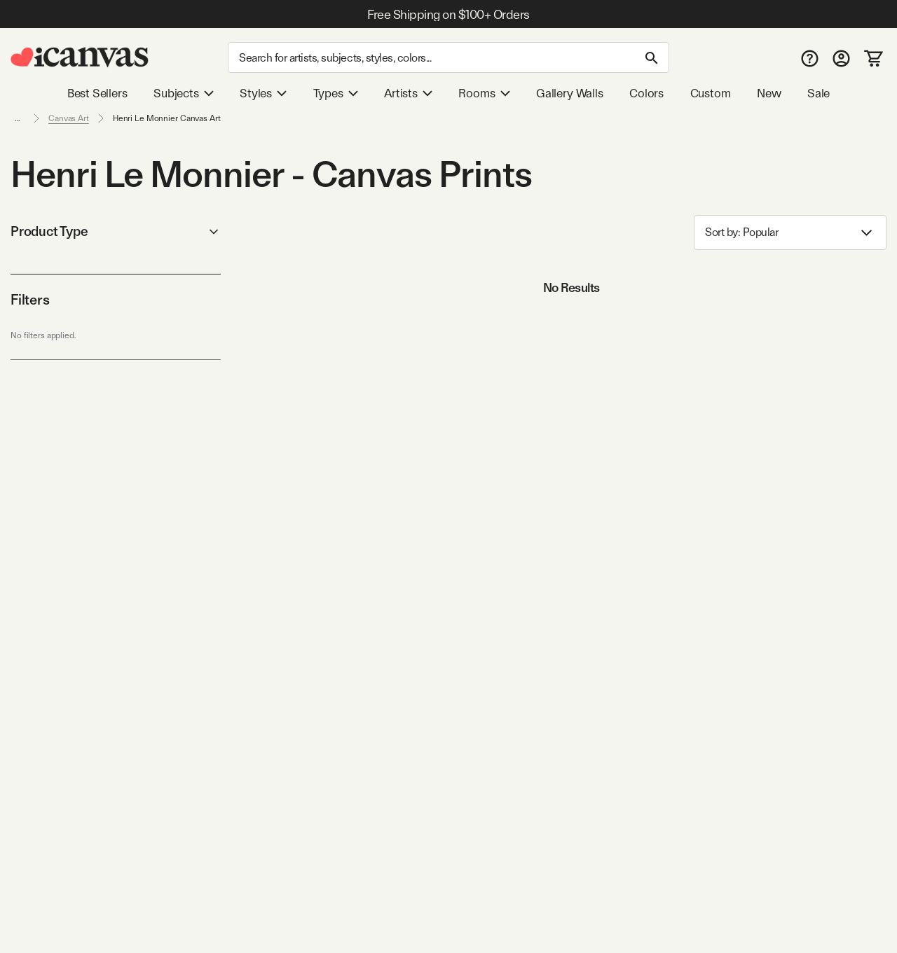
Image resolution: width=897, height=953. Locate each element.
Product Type (116, 231)
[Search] (448, 57)
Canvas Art (68, 118)
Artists (408, 93)
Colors (646, 93)
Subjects (183, 93)
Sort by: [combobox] (790, 233)
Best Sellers (97, 93)
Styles (263, 93)
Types (335, 93)
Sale (818, 93)
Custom (710, 93)
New (769, 93)
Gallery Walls (569, 93)
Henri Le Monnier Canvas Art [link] (167, 118)
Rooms (483, 93)
